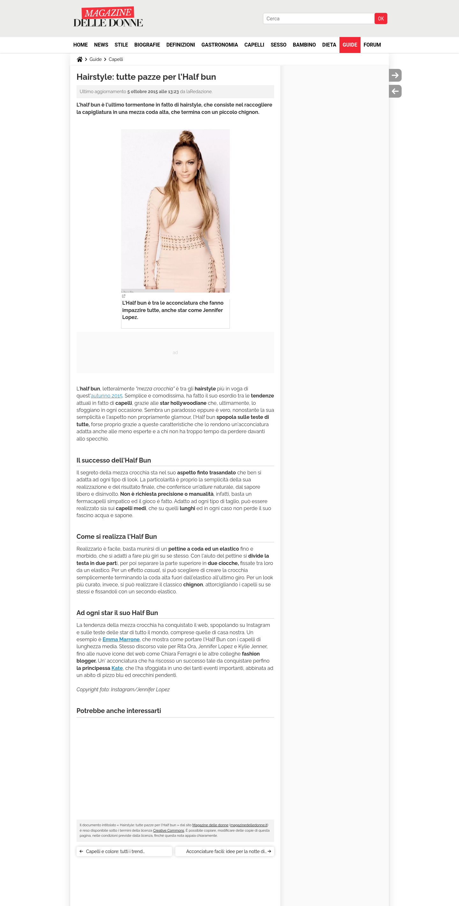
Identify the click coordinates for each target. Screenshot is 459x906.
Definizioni (180, 45)
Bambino (304, 45)
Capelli (254, 45)
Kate (117, 668)
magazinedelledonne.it (248, 825)
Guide (350, 45)
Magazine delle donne (211, 825)
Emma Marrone (121, 639)
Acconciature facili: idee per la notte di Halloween (225, 852)
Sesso (279, 45)
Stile (121, 45)
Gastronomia (219, 45)
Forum (372, 45)
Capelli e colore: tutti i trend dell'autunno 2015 (114, 852)
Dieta (329, 45)
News (101, 45)
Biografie (147, 45)
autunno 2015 (106, 396)
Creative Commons (168, 830)
